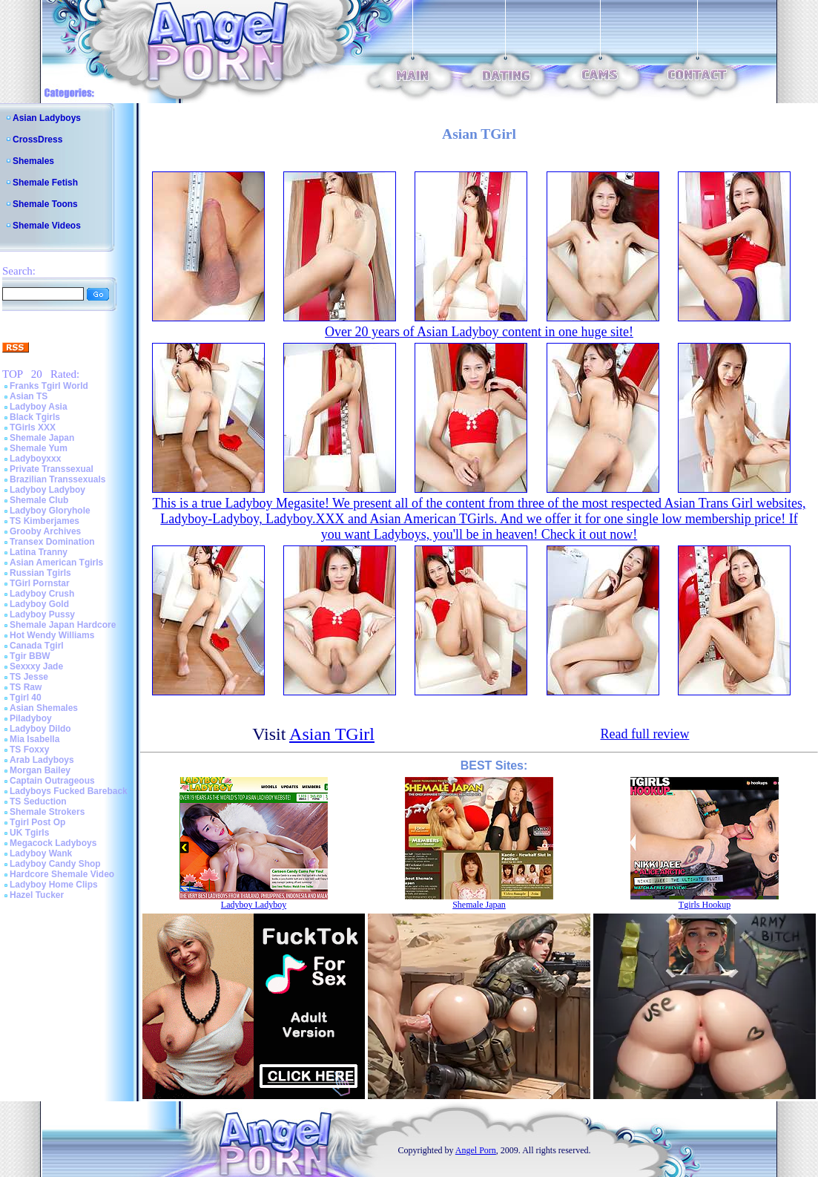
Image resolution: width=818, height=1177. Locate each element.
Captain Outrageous (52, 781)
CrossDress (37, 139)
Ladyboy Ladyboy (47, 490)
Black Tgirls (35, 417)
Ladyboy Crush (42, 593)
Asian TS (28, 396)
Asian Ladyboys (47, 118)
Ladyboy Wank (41, 853)
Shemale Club (39, 500)
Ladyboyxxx (35, 458)
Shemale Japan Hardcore (63, 625)
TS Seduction (38, 801)
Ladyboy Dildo (40, 729)
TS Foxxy (29, 749)
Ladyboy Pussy (42, 614)
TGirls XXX (33, 427)
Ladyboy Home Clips (54, 884)
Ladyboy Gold (39, 604)
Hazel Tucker (37, 895)
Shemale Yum (38, 448)
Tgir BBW (30, 656)
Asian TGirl (332, 734)
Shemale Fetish (45, 182)
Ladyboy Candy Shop (55, 864)
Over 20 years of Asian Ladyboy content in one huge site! (479, 331)
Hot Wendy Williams (52, 635)
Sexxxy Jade (36, 666)
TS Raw (26, 687)
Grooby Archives (45, 531)
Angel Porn (475, 1150)
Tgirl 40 (26, 697)
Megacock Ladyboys (53, 843)
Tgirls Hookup (704, 904)
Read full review (644, 734)
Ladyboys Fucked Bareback (69, 791)
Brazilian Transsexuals (57, 479)
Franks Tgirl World (49, 386)
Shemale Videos (47, 225)
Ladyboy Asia (38, 406)
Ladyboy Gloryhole (50, 510)
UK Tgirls (29, 832)
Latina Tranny (38, 552)
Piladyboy (31, 718)
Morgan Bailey (40, 770)
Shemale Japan (42, 438)
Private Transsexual (51, 469)
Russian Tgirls (40, 573)
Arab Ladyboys (42, 760)
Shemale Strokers (47, 812)
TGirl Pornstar (40, 583)
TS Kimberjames (44, 521)
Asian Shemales (44, 708)
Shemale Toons (45, 204)
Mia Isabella (34, 739)
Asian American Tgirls (56, 562)
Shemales (33, 161)
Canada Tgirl (37, 645)
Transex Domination (52, 542)
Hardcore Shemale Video (62, 874)
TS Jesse (29, 677)
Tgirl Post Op (37, 822)
